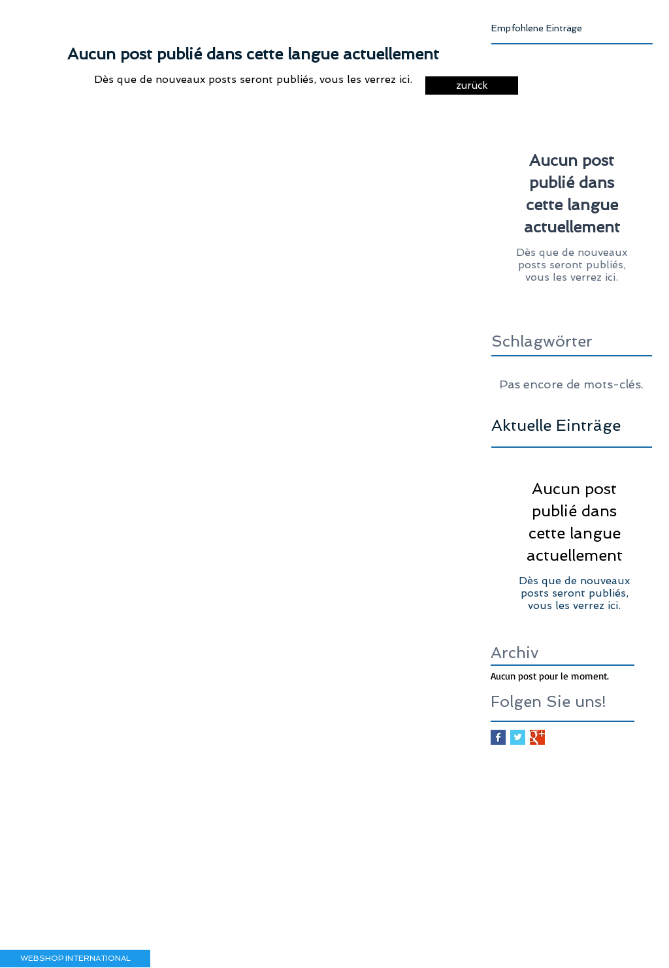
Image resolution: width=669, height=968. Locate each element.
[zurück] (471, 85)
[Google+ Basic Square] (537, 737)
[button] (75, 958)
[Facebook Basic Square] (498, 737)
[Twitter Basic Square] (517, 737)
